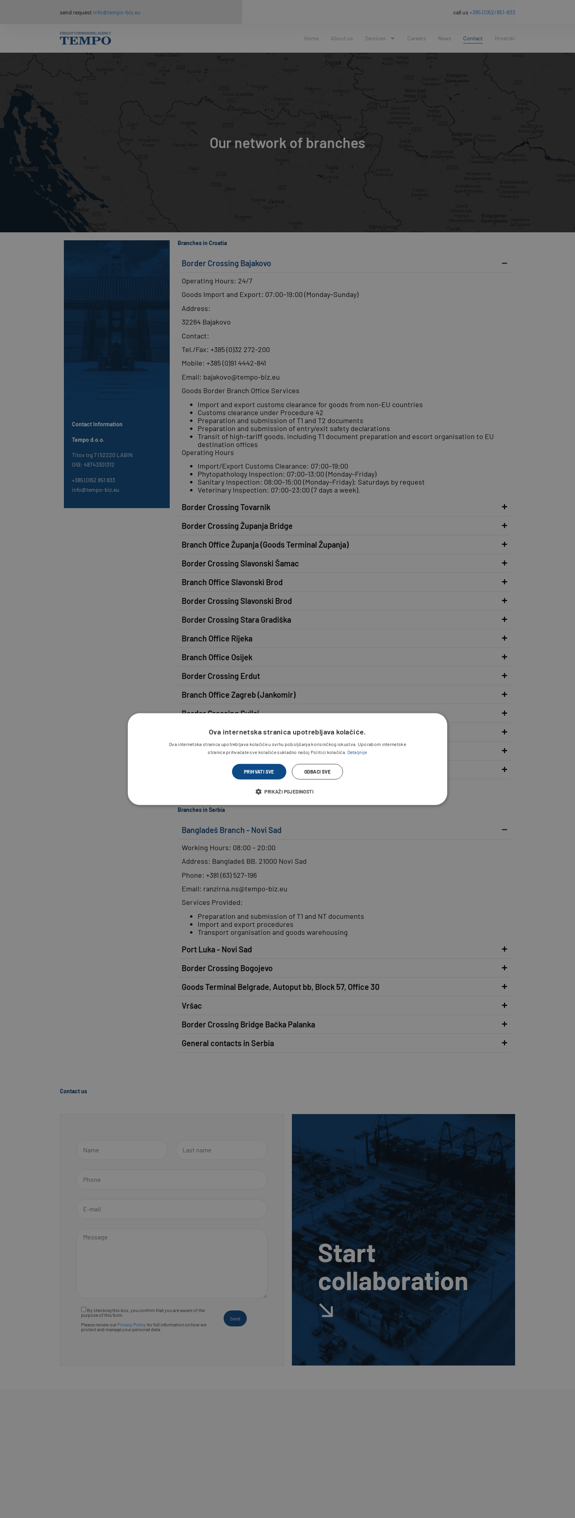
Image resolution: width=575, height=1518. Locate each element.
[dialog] (287, 759)
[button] (287, 791)
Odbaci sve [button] (317, 771)
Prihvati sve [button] (259, 771)
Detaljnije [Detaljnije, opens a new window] (357, 752)
